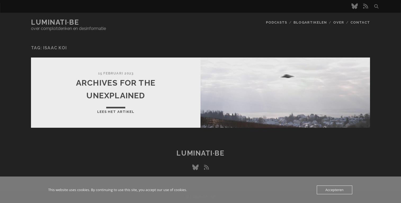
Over (338, 22)
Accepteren (335, 189)
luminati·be (55, 22)
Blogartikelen (310, 22)
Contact (360, 22)
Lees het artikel (115, 112)
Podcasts (276, 22)
